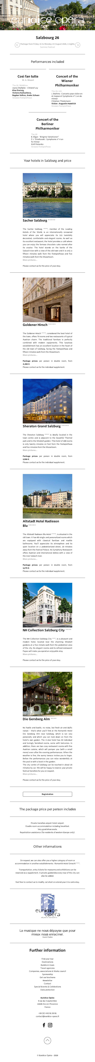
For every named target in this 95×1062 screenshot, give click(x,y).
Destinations (47, 962)
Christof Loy (32, 88)
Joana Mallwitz (18, 88)
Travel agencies (47, 968)
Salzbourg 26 (47, 37)
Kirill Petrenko (37, 144)
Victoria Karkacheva (21, 93)
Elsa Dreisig (18, 90)
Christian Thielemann (61, 101)
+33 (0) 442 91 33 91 (47, 1013)
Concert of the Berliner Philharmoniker (47, 124)
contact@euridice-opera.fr (47, 1016)
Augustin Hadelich (67, 103)
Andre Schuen (33, 95)
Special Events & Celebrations (47, 987)
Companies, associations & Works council (47, 971)
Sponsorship (47, 974)
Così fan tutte (28, 76)
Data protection (47, 990)
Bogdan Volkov (19, 95)
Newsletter (47, 980)
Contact (47, 984)
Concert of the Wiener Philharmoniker (67, 81)
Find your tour (47, 959)
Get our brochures (47, 977)
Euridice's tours (47, 965)
